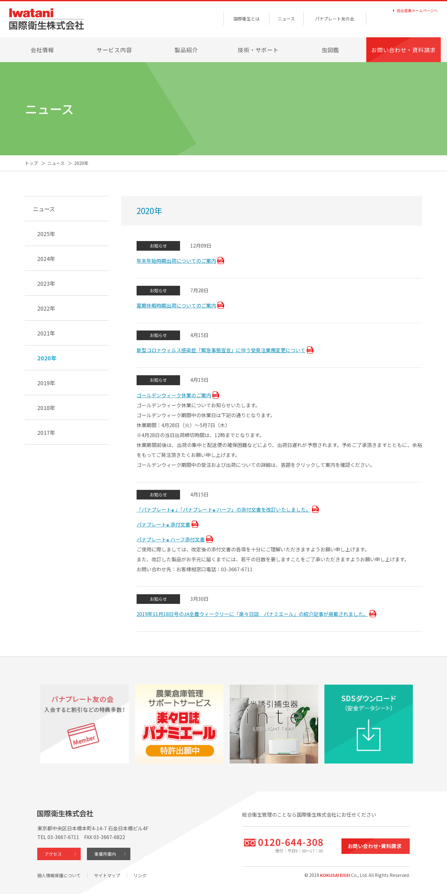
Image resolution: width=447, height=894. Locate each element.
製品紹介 (186, 50)
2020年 (46, 358)
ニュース (286, 19)
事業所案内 (105, 854)
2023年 (46, 283)
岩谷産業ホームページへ (417, 10)
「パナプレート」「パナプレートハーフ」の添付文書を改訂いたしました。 (224, 510)
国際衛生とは (246, 19)
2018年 (46, 408)
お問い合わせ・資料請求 (403, 50)
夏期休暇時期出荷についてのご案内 (176, 305)
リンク (140, 875)
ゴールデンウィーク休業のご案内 (174, 395)
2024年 (46, 258)
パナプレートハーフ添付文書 (171, 540)
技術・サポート (258, 50)
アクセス (53, 854)
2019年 (46, 383)
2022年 (46, 308)
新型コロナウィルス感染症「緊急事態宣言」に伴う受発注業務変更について (221, 350)
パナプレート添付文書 (163, 525)
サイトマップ (107, 875)
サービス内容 (114, 50)
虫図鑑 (330, 50)
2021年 (46, 333)
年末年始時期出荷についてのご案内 (176, 260)
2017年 (46, 432)
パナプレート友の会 (334, 19)
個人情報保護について (59, 875)
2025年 (46, 234)
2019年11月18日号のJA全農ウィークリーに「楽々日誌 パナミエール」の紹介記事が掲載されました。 (252, 614)
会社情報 (42, 50)
